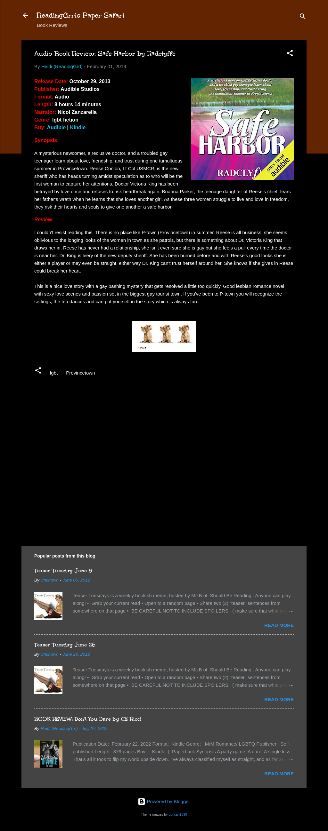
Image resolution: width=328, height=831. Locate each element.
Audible (56, 127)
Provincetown (80, 373)
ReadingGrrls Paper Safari (80, 15)
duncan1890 (177, 814)
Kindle (78, 127)
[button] (290, 54)
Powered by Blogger (164, 801)
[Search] (303, 17)
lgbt (54, 373)
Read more (279, 625)
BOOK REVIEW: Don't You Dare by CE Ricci (88, 719)
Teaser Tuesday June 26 (64, 644)
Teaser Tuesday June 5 (63, 570)
